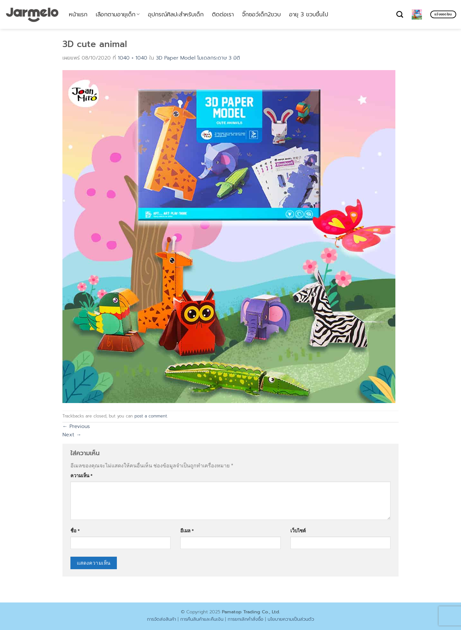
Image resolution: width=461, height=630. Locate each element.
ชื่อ (75, 530)
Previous (76, 426)
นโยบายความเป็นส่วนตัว (291, 619)
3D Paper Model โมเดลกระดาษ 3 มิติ (198, 58)
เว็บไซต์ (298, 530)
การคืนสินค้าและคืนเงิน (201, 619)
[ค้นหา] (399, 14)
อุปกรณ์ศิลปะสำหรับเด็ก (176, 14)
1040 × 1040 (132, 58)
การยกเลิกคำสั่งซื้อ (245, 619)
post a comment (150, 416)
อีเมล (187, 530)
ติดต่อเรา (223, 14)
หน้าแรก (78, 14)
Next (71, 435)
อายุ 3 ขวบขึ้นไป (308, 14)
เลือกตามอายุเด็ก (118, 14)
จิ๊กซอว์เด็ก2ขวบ (261, 14)
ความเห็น (81, 475)
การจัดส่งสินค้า (161, 619)
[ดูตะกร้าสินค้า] (417, 14)
